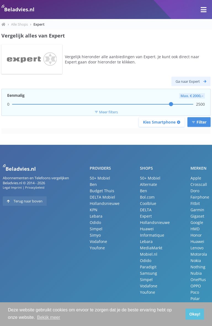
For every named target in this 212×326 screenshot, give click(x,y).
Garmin (197, 209)
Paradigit (148, 266)
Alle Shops (19, 24)
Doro (194, 190)
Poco (194, 292)
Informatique (152, 235)
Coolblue (148, 203)
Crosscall (198, 184)
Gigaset (197, 216)
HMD (195, 228)
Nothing (197, 266)
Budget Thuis (102, 190)
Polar (195, 298)
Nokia (195, 260)
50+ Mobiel (100, 178)
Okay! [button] (194, 314)
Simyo (95, 235)
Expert (146, 216)
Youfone (97, 247)
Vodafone (98, 241)
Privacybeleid (34, 187)
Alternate (148, 184)
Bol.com (147, 197)
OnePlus (198, 279)
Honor (196, 235)
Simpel (96, 228)
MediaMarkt (151, 247)
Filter (199, 122)
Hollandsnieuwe (105, 203)
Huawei (147, 228)
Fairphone (199, 197)
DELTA (146, 209)
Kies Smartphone (162, 122)
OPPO (195, 285)
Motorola (198, 254)
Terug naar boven (25, 201)
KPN (93, 209)
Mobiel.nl (148, 254)
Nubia (196, 273)
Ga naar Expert (191, 81)
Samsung (148, 273)
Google (196, 222)
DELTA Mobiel (102, 197)
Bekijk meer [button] (48, 317)
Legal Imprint (12, 187)
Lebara (96, 216)
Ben (93, 184)
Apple (195, 178)
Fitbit (195, 203)
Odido (95, 222)
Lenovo (196, 247)
